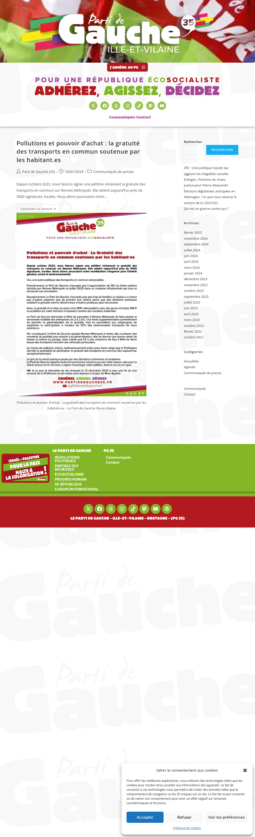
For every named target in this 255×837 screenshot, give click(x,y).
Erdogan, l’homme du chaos (205, 179)
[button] (245, 770)
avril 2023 (191, 314)
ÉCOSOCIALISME (69, 474)
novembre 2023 (195, 285)
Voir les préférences (226, 817)
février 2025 (193, 232)
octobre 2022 (194, 325)
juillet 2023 (192, 302)
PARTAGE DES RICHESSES (66, 467)
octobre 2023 (194, 290)
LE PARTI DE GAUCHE (72, 450)
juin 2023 (191, 308)
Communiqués (122, 114)
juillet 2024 (192, 250)
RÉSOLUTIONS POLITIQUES (67, 459)
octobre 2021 (194, 337)
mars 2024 (192, 267)
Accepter (145, 817)
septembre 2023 (196, 296)
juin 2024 (191, 256)
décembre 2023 (195, 279)
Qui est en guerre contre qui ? (206, 208)
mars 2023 (192, 319)
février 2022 (193, 331)
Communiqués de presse (113, 171)
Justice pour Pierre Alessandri (206, 185)
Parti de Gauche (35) (38, 171)
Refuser (184, 817)
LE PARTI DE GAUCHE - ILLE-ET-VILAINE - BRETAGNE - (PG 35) (127, 518)
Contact (143, 114)
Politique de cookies (187, 828)
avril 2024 (191, 261)
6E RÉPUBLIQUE (68, 484)
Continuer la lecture (40, 208)
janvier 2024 (193, 273)
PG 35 (109, 450)
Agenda (189, 367)
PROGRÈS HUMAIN (71, 479)
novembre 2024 (195, 238)
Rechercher (193, 141)
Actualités (191, 361)
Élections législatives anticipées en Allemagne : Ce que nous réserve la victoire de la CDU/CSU (210, 197)
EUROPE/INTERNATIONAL (77, 489)
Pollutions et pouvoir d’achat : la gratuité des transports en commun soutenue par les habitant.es (78, 151)
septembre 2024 (196, 244)
